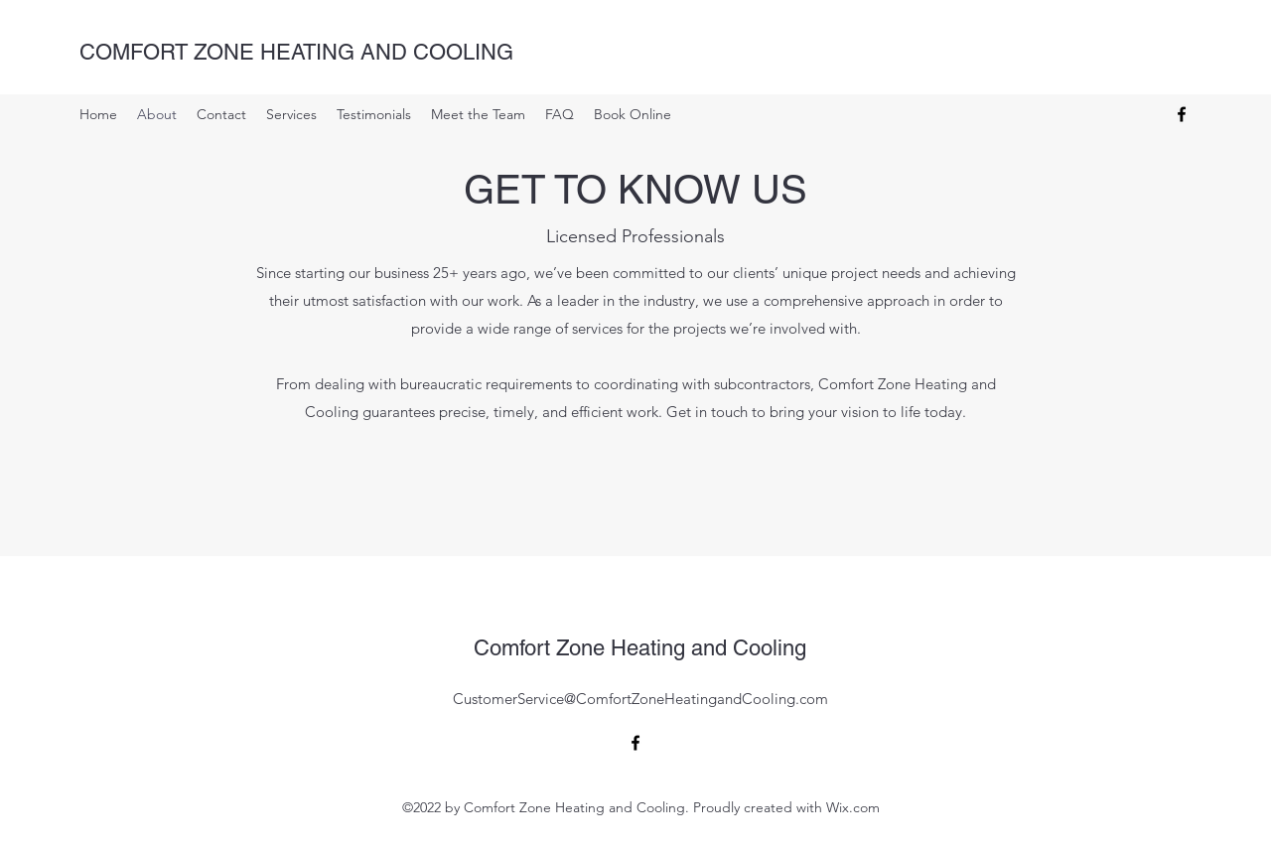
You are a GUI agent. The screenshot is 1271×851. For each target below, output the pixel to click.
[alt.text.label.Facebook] (1182, 114)
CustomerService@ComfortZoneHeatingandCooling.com (640, 698)
